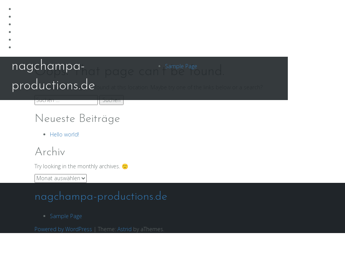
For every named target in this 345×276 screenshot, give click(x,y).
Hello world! (64, 134)
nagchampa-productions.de (101, 197)
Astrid (124, 229)
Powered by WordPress (63, 229)
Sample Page (181, 66)
